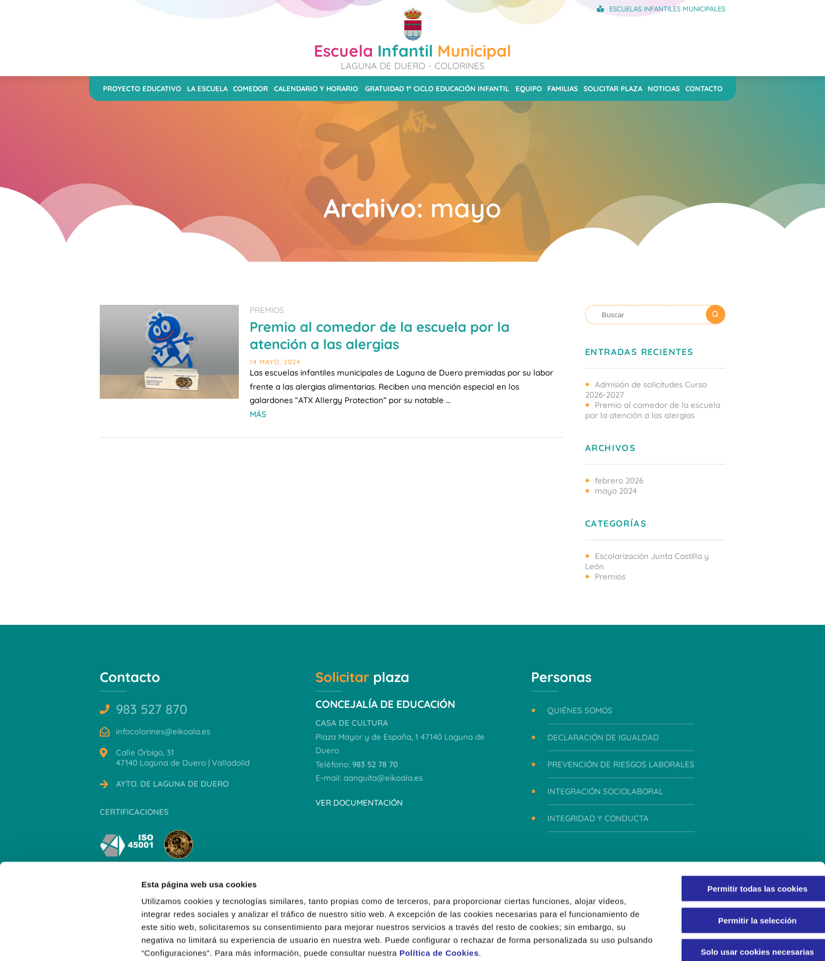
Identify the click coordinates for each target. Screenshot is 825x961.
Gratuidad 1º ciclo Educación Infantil (437, 88)
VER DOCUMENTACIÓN (359, 803)
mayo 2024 (616, 491)
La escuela (207, 88)
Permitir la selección (735, 872)
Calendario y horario (316, 88)
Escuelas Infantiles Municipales (667, 8)
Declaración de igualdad (603, 737)
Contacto (704, 88)
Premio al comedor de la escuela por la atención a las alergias (380, 335)
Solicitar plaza (612, 88)
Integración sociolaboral (605, 791)
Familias (562, 88)
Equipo (528, 88)
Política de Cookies (476, 904)
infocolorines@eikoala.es (163, 731)
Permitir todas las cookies (735, 840)
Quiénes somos (580, 710)
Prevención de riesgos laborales (621, 764)
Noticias (664, 88)
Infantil (412, 55)
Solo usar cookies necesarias (735, 903)
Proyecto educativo (142, 88)
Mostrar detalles (579, 939)
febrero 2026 (619, 480)
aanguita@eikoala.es (383, 778)
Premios (267, 310)
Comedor (250, 88)
